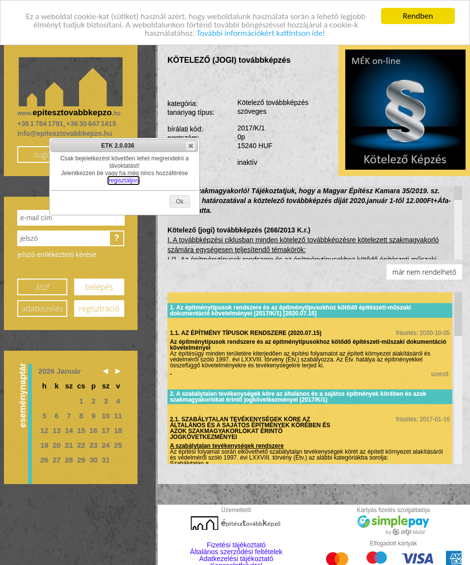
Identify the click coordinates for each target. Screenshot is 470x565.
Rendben (418, 16)
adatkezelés (42, 308)
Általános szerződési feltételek (236, 552)
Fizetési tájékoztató (236, 545)
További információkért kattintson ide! (260, 32)
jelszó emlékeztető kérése (56, 254)
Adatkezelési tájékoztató (236, 559)
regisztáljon (123, 180)
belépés (99, 286)
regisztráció (99, 308)
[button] (191, 146)
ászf (42, 286)
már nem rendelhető (424, 272)
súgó (42, 154)
